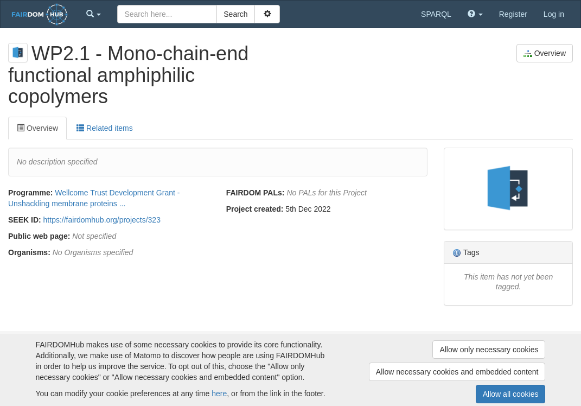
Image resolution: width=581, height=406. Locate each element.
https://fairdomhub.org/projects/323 (102, 219)
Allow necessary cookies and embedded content (457, 371)
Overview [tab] (37, 128)
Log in (554, 14)
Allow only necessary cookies (488, 349)
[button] (94, 14)
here (219, 393)
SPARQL (436, 14)
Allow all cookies (511, 394)
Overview (544, 53)
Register (513, 14)
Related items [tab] (104, 128)
